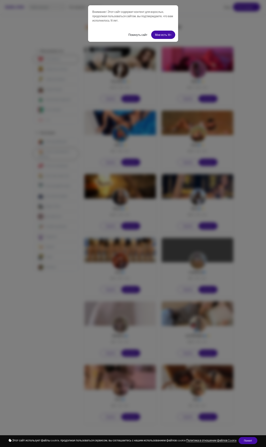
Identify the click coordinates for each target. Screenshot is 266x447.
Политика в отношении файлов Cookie (211, 440)
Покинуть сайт (137, 34)
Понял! (248, 440)
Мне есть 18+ (163, 34)
